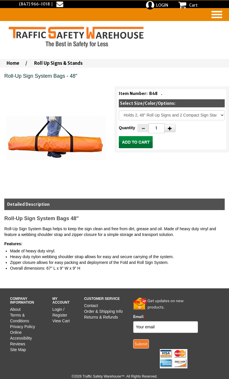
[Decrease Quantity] (143, 128)
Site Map (18, 349)
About (15, 309)
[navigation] (217, 14)
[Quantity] (156, 128)
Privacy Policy (22, 326)
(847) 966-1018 (34, 4)
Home (13, 63)
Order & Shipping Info (103, 311)
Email (139, 316)
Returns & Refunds (101, 317)
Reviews (17, 344)
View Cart (60, 321)
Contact (91, 305)
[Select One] (172, 115)
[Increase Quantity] (170, 128)
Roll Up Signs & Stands (58, 63)
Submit (141, 343)
